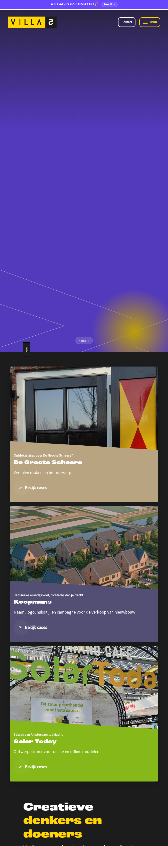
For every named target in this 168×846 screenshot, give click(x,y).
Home (82, 340)
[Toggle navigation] (149, 22)
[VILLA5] (32, 22)
